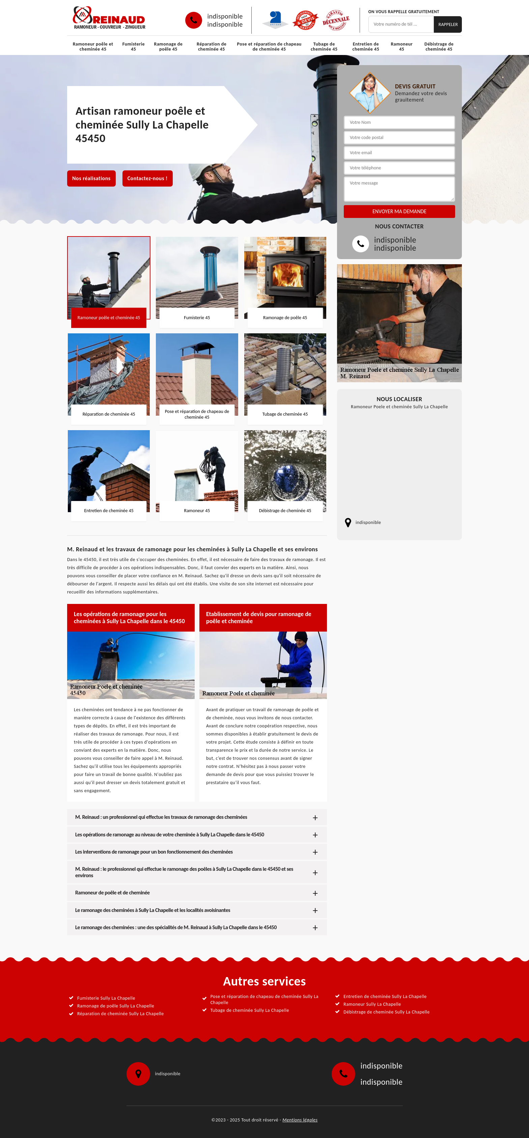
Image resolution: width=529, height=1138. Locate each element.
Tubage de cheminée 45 (324, 46)
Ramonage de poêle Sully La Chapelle (115, 1006)
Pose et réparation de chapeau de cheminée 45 (269, 46)
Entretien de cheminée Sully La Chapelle (385, 996)
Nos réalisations (91, 178)
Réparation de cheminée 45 (211, 46)
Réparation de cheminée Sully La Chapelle (120, 1014)
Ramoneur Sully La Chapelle (372, 1004)
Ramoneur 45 (402, 46)
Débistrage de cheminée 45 (438, 46)
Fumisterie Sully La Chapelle (106, 998)
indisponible (225, 16)
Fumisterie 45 (133, 46)
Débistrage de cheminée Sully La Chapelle (386, 1012)
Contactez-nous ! (148, 178)
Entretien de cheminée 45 (366, 46)
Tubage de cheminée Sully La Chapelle (250, 1010)
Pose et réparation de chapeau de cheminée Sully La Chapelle (264, 999)
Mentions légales (299, 1120)
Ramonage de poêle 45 (168, 46)
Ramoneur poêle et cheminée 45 (93, 46)
